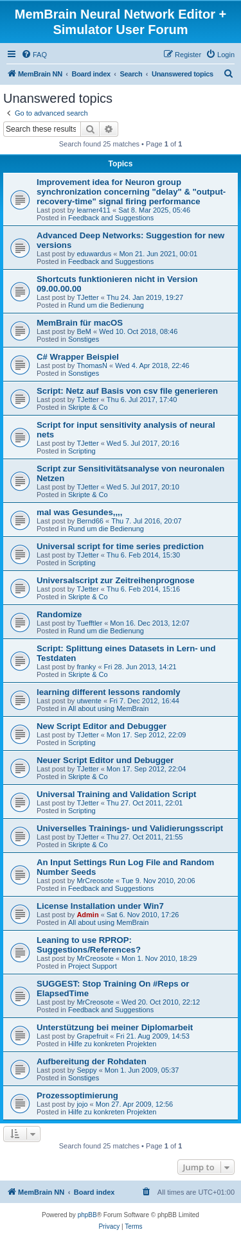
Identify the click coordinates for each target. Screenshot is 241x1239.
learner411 (93, 210)
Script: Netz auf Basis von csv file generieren (127, 391)
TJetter (87, 297)
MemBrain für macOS (80, 323)
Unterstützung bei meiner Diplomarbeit (115, 1027)
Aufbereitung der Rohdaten (92, 1061)
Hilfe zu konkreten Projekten (112, 1044)
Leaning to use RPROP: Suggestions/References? (89, 944)
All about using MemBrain (108, 708)
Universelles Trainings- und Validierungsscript (130, 828)
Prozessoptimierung (77, 1095)
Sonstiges (83, 339)
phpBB (87, 1214)
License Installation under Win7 (100, 906)
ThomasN (91, 365)
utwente (89, 701)
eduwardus (93, 254)
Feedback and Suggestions (111, 218)
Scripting (82, 451)
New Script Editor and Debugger (101, 726)
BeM (83, 331)
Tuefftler (89, 623)
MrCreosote (94, 880)
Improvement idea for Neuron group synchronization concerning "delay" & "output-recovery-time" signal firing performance (131, 191)
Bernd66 (89, 521)
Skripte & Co (88, 407)
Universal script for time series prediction (120, 546)
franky (86, 667)
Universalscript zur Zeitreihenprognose (116, 580)
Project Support (92, 966)
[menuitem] (34, 54)
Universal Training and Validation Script (116, 794)
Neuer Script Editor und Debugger (105, 760)
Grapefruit (92, 1036)
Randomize (59, 614)
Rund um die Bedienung (106, 305)
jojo (81, 1104)
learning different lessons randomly (109, 692)
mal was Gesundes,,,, (79, 512)
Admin (87, 914)
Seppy (86, 1070)
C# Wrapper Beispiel (78, 357)
